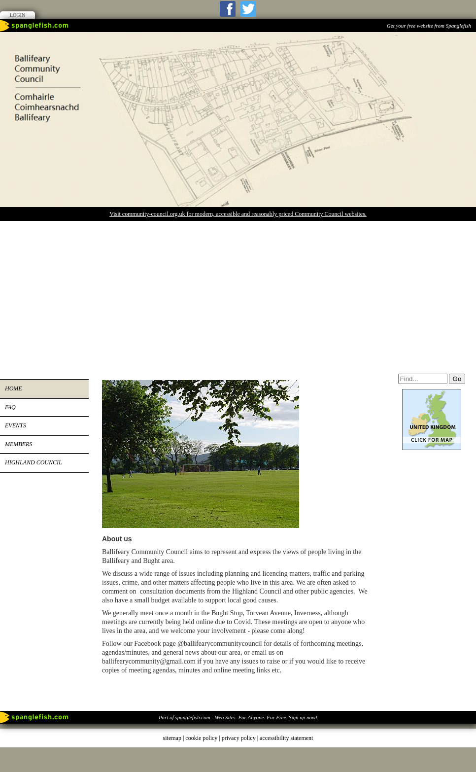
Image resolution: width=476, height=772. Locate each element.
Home (13, 388)
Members (18, 444)
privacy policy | (241, 738)
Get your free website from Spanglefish (429, 26)
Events (15, 425)
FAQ (10, 407)
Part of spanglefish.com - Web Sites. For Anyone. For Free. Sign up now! (238, 717)
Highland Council (33, 462)
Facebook (228, 9)
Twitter (248, 9)
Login (17, 15)
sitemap (172, 738)
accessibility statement (286, 738)
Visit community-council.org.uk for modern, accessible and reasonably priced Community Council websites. (238, 214)
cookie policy (201, 738)
